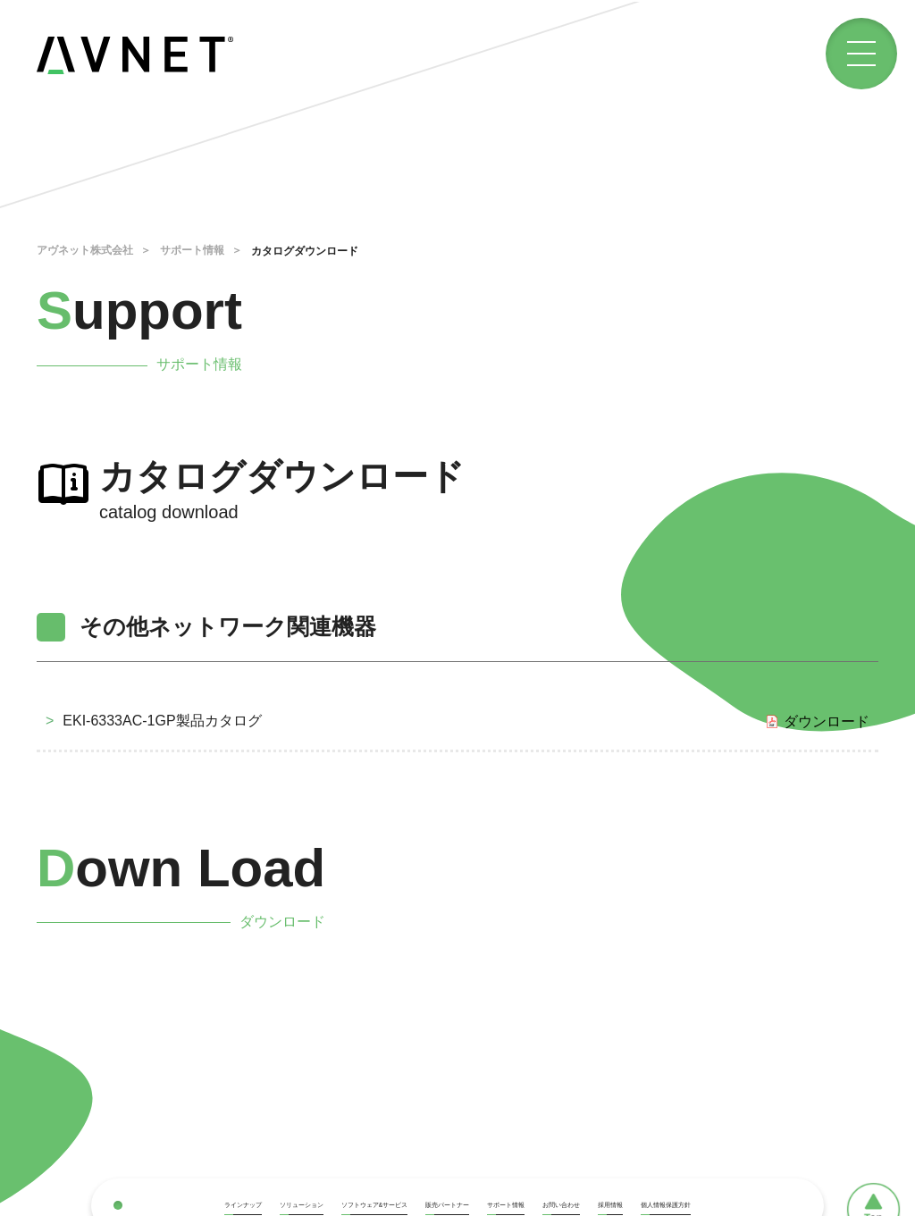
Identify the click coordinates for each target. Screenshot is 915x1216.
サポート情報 (192, 250)
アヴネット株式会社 (85, 250)
